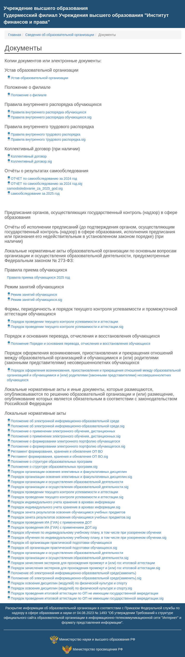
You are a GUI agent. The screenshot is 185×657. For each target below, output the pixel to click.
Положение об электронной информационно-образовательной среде (63, 421)
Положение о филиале (27, 95)
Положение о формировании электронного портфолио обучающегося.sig (66, 446)
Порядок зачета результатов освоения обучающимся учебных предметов (66, 512)
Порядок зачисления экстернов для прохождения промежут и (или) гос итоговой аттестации (81, 563)
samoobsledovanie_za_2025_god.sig (35, 188)
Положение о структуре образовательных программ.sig (52, 467)
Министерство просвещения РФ (98, 649)
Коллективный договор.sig (29, 161)
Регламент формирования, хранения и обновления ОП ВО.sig (57, 456)
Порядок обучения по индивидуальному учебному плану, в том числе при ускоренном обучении (84, 532)
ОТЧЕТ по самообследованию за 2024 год (42, 178)
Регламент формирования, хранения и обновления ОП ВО (55, 451)
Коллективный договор (27, 156)
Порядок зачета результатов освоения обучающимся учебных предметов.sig (69, 517)
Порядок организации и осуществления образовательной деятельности (65, 482)
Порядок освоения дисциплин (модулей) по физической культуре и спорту (67, 583)
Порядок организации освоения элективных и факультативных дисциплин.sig (69, 477)
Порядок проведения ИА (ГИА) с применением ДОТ (49, 522)
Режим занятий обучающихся (32, 295)
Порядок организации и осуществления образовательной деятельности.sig (67, 487)
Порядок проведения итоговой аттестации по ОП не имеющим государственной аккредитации (82, 593)
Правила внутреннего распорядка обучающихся (46, 112)
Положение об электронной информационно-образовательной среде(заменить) (71, 573)
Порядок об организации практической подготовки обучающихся (59, 543)
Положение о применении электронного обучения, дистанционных (61, 431)
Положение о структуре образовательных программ (49, 461)
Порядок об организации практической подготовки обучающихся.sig (62, 548)
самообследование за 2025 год (33, 193)
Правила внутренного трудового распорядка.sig (46, 139)
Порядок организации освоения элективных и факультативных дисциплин (67, 472)
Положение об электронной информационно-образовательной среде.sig (65, 426)
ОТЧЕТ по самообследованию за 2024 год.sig (44, 184)
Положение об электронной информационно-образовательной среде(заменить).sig (74, 578)
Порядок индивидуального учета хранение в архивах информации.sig (63, 507)
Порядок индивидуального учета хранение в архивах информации (61, 502)
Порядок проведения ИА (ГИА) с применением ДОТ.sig (52, 527)
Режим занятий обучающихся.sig (34, 300)
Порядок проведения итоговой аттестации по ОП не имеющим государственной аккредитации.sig (85, 598)
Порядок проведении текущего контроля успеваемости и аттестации (62, 322)
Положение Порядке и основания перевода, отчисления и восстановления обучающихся (78, 344)
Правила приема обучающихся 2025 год (38, 277)
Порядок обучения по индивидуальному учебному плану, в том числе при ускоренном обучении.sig (86, 537)
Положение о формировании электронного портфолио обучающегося (63, 441)
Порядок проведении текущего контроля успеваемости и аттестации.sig (65, 327)
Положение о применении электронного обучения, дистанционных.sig (63, 436)
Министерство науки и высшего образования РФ (97, 639)
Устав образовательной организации (37, 78)
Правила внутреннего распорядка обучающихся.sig (49, 117)
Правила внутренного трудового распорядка (43, 134)
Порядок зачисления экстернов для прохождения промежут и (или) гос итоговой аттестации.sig (83, 568)
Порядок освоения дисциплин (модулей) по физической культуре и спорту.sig (69, 588)
